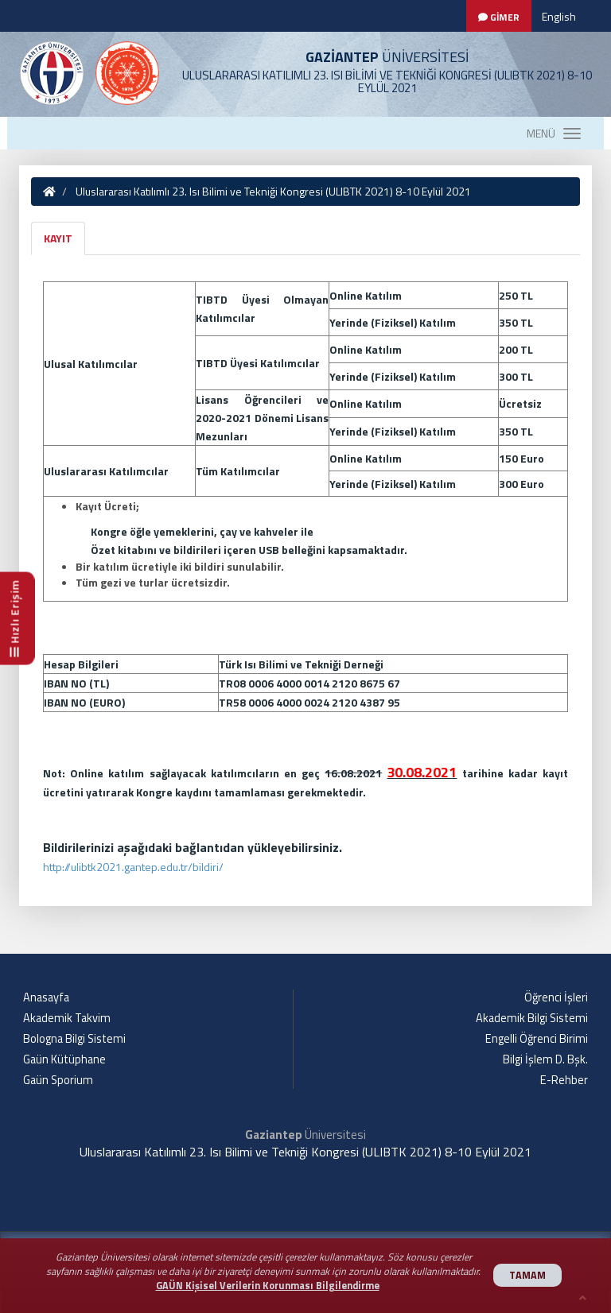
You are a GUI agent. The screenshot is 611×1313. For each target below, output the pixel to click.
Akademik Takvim (67, 1018)
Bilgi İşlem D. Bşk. (545, 1059)
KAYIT (58, 238)
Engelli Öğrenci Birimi (536, 1039)
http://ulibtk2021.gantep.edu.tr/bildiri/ (133, 866)
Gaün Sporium (58, 1080)
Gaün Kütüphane (64, 1059)
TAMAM (527, 1275)
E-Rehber (564, 1080)
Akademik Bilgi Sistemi (532, 1018)
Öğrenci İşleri (556, 997)
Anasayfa (46, 997)
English (559, 16)
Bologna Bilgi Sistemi (74, 1039)
